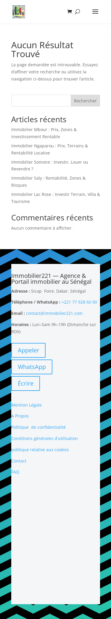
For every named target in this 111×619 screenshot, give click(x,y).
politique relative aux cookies (40, 449)
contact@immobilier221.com (54, 313)
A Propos (20, 416)
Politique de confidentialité (38, 427)
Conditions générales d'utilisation (44, 438)
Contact (18, 461)
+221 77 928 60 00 (79, 302)
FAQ (15, 472)
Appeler (28, 350)
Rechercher (85, 101)
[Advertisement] (55, 539)
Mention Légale (26, 405)
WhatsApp (32, 367)
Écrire (25, 383)
